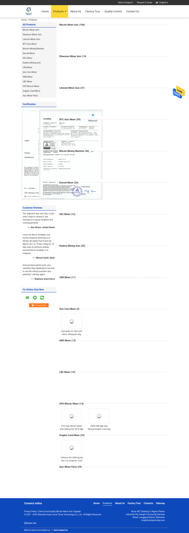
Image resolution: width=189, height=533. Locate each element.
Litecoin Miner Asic (31, 39)
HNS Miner (28, 77)
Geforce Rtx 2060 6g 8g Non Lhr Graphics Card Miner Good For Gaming (72, 460)
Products (58, 11)
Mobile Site (30, 523)
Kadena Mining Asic (32, 63)
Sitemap (160, 503)
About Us (75, 11)
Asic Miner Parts (30, 95)
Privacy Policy (30, 511)
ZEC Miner (27, 58)
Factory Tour (92, 11)
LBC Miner (27, 81)
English (164, 2)
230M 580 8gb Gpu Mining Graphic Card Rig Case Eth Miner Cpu (99, 429)
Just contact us (60, 530)
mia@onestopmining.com (153, 520)
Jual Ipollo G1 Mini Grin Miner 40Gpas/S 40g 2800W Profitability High (71, 334)
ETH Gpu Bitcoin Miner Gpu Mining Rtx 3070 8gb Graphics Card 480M (71, 429)
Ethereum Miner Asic (32, 34)
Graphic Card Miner (31, 91)
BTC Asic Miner (30, 44)
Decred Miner (29, 53)
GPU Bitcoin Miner (31, 86)
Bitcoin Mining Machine (33, 48)
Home (45, 11)
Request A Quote (144, 2)
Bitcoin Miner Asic (31, 30)
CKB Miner (27, 67)
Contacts (148, 503)
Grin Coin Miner (30, 72)
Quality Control (113, 11)
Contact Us (132, 11)
